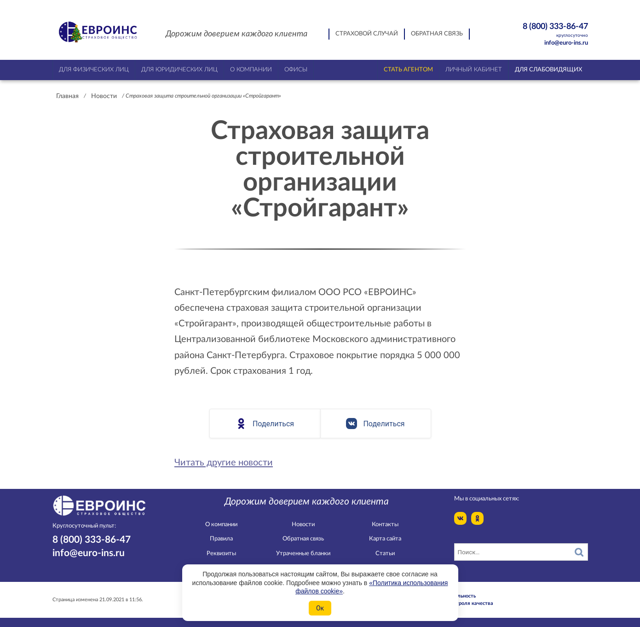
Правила (221, 539)
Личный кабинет (473, 70)
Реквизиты (221, 554)
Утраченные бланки (303, 554)
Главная (67, 96)
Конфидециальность (451, 595)
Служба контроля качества (460, 603)
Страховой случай (366, 34)
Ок (320, 608)
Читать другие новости (223, 462)
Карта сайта (385, 539)
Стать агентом (408, 70)
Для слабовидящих (548, 70)
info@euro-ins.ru (566, 43)
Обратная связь (437, 34)
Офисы (295, 70)
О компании (221, 525)
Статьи (385, 554)
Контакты (385, 525)
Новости (104, 96)
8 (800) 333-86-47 (539, 30)
